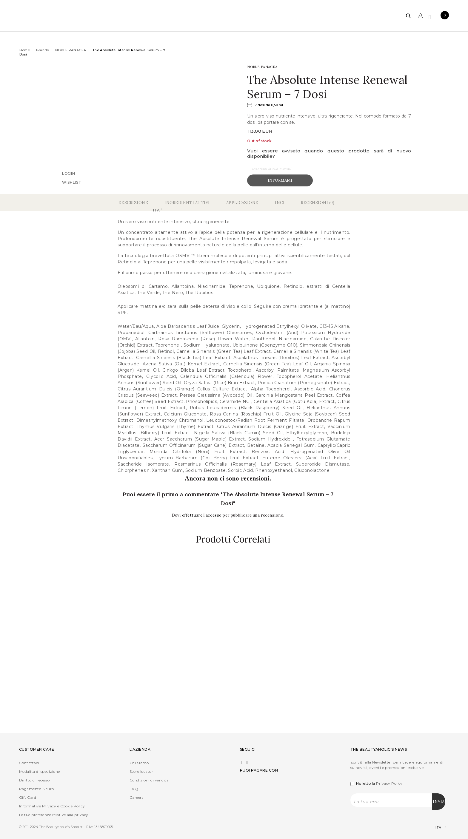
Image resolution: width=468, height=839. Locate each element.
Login (68, 173)
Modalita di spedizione (39, 771)
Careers (136, 797)
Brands (42, 50)
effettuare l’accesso (202, 515)
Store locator (141, 771)
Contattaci (29, 763)
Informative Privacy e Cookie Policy (52, 806)
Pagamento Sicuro (36, 789)
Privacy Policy (389, 783)
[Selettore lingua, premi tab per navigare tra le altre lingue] (435, 828)
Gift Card (27, 797)
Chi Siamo (139, 763)
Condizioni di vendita (149, 780)
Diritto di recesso (34, 780)
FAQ (134, 789)
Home (24, 50)
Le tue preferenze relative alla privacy (53, 814)
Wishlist (71, 182)
